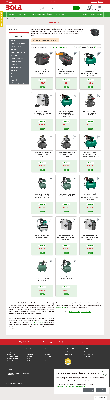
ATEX (55, 14)
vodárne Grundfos (86, 325)
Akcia (77, 47)
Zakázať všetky (86, 390)
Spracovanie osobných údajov (13, 376)
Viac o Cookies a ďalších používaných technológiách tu (70, 386)
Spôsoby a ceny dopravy (12, 365)
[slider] (10, 33)
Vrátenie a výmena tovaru (12, 370)
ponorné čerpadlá (61, 320)
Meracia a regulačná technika (37, 14)
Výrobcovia (11, 14)
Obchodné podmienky (12, 372)
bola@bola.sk (89, 367)
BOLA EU (28, 372)
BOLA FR (28, 374)
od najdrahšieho (63, 47)
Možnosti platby (10, 367)
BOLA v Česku (29, 370)
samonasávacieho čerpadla (36, 336)
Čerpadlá (49, 14)
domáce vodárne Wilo (74, 325)
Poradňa (93, 14)
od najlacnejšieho (52, 47)
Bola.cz (17, 8)
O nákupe (85, 14)
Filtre (25, 14)
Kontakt (28, 365)
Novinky (84, 47)
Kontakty (99, 14)
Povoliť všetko (100, 390)
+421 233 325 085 (63, 2)
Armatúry (19, 14)
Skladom (91, 47)
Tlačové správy (29, 367)
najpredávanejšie (42, 47)
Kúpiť (43, 88)
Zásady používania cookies (13, 374)
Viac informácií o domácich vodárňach (46, 40)
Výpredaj (61, 14)
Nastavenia (74, 390)
